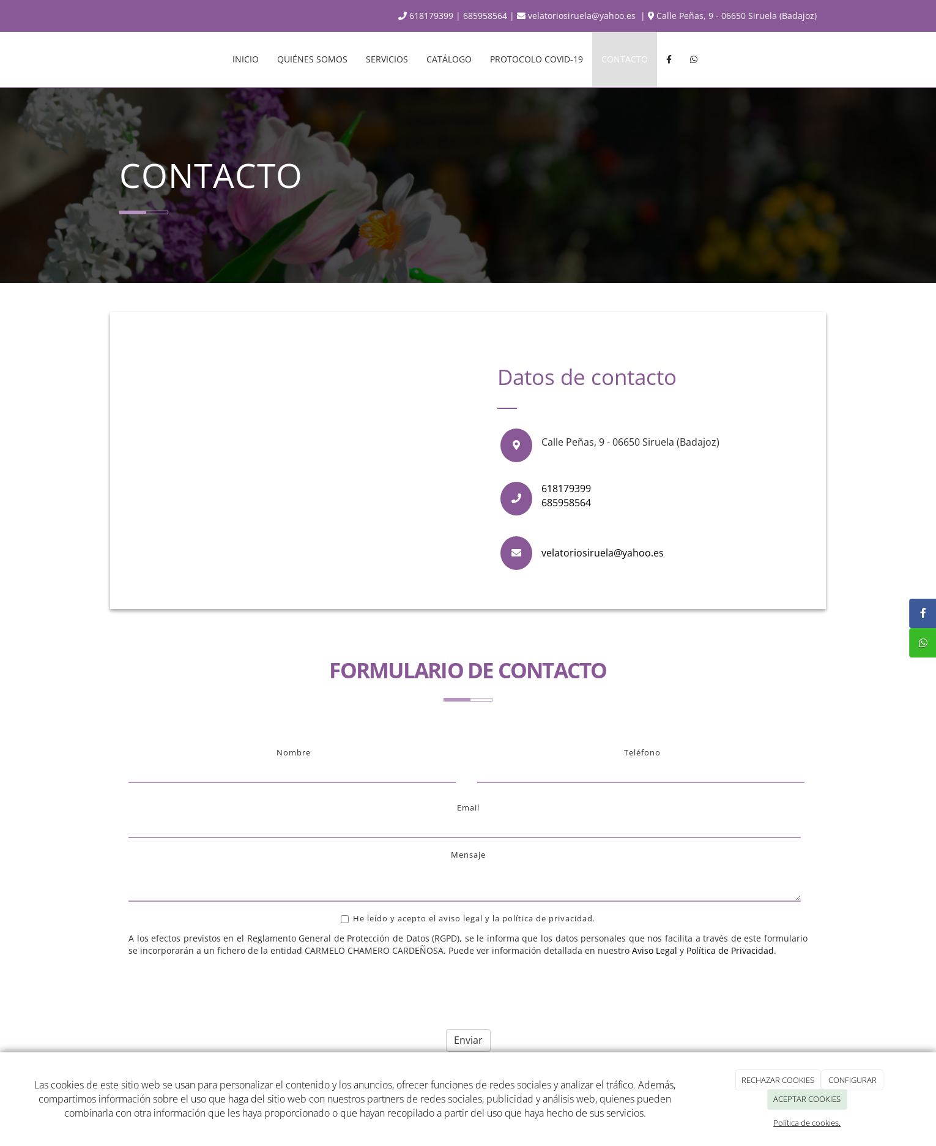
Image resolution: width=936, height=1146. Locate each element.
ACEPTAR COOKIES (807, 1098)
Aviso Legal (654, 950)
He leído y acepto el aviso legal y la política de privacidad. (468, 918)
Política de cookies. (807, 1122)
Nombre (294, 752)
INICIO (245, 59)
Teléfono (642, 752)
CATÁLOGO (449, 59)
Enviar (468, 1040)
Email (468, 807)
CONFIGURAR (852, 1079)
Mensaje (468, 854)
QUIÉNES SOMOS (312, 59)
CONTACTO (624, 59)
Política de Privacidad (730, 950)
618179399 (425, 15)
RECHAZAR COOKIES (777, 1079)
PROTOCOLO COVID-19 (536, 59)
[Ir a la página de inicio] (107, 59)
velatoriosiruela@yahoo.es (577, 15)
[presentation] (221, 988)
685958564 (485, 15)
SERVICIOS (387, 59)
